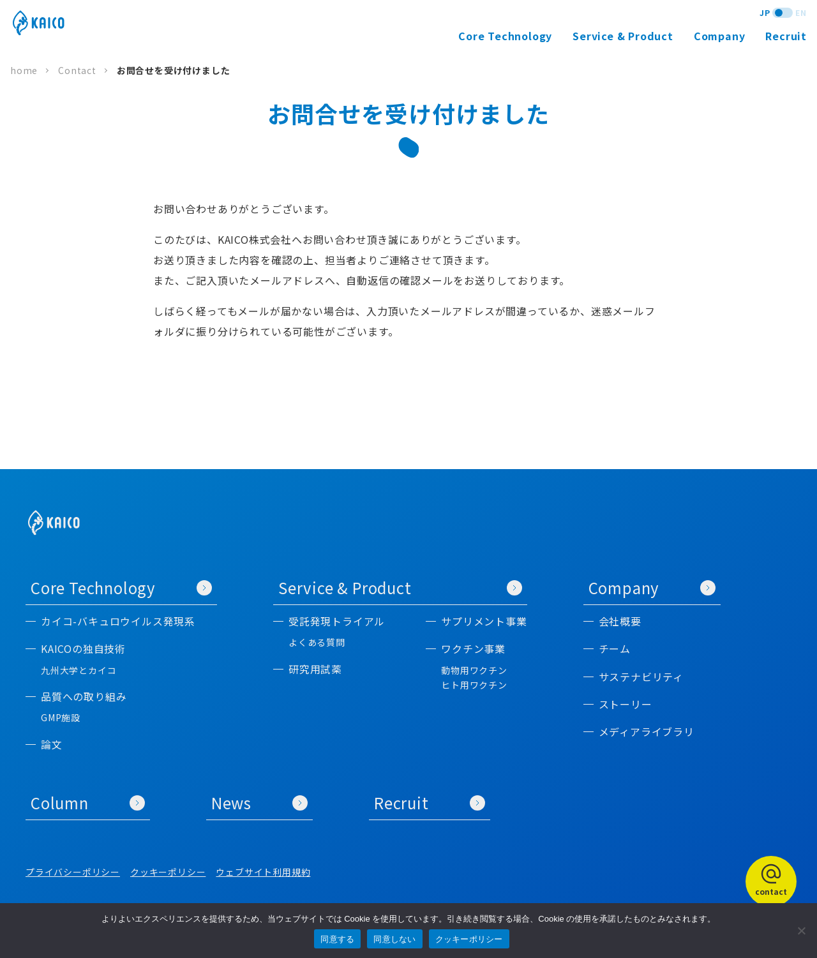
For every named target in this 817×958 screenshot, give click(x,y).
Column (88, 802)
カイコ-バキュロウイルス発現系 (118, 621)
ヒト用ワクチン (474, 685)
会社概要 (620, 621)
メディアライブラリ (646, 732)
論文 (52, 744)
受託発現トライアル (337, 621)
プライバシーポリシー (73, 871)
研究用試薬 (315, 669)
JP (765, 12)
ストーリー (625, 704)
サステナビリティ (641, 677)
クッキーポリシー (168, 871)
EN (801, 12)
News (259, 802)
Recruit (786, 35)
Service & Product (400, 587)
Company (652, 587)
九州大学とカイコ (78, 670)
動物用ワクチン (474, 670)
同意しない (394, 939)
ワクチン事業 (473, 649)
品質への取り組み (83, 697)
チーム (615, 649)
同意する (337, 939)
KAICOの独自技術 (83, 649)
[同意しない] (801, 930)
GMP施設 (60, 717)
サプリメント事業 (484, 621)
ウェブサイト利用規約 (263, 871)
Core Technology (121, 587)
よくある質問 (317, 642)
